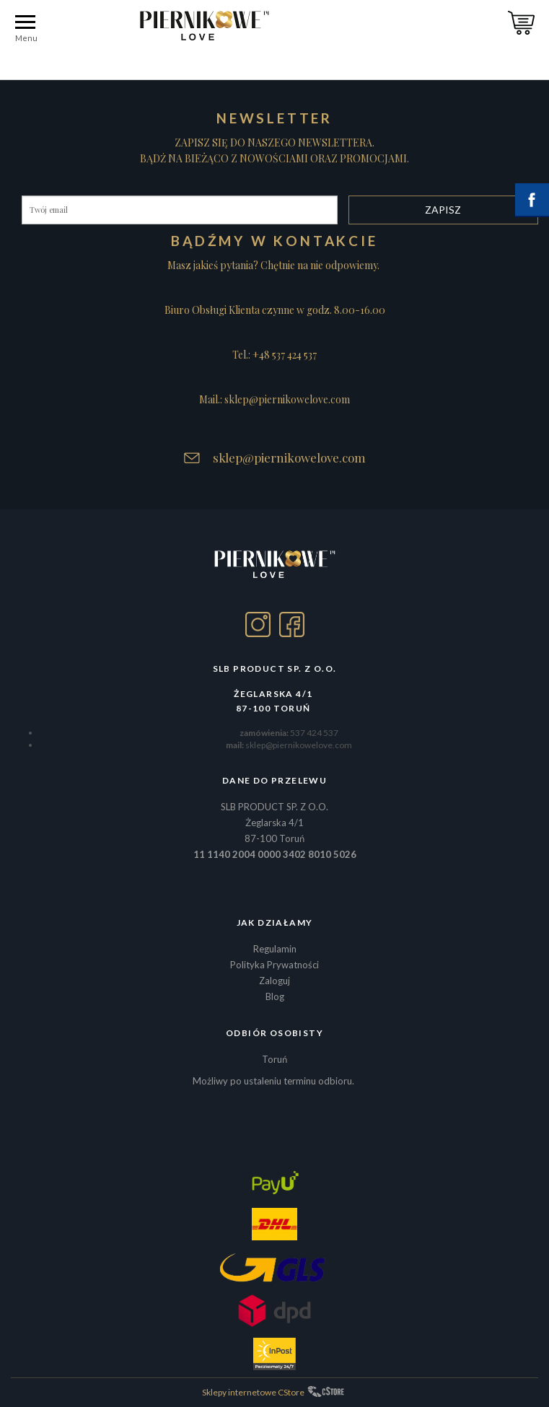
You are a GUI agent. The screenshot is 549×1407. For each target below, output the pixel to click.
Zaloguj (274, 980)
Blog (274, 996)
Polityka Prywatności (274, 964)
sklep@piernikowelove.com (289, 457)
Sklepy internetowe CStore (253, 1392)
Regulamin (275, 949)
